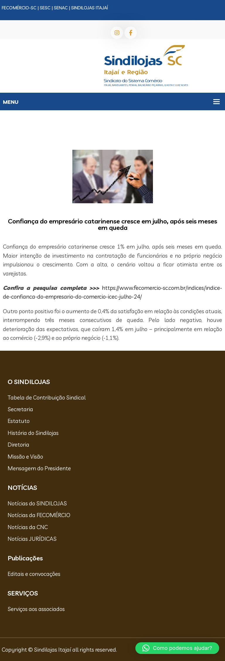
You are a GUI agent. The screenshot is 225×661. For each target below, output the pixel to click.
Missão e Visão (25, 456)
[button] (177, 648)
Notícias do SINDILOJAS (37, 503)
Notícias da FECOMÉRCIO (39, 515)
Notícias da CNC (28, 527)
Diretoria (18, 444)
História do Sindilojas (33, 432)
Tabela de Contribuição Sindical (47, 397)
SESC (45, 8)
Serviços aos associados (36, 608)
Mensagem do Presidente (39, 468)
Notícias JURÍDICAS (32, 538)
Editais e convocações (34, 573)
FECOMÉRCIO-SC (19, 8)
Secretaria (20, 409)
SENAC (61, 8)
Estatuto (19, 420)
